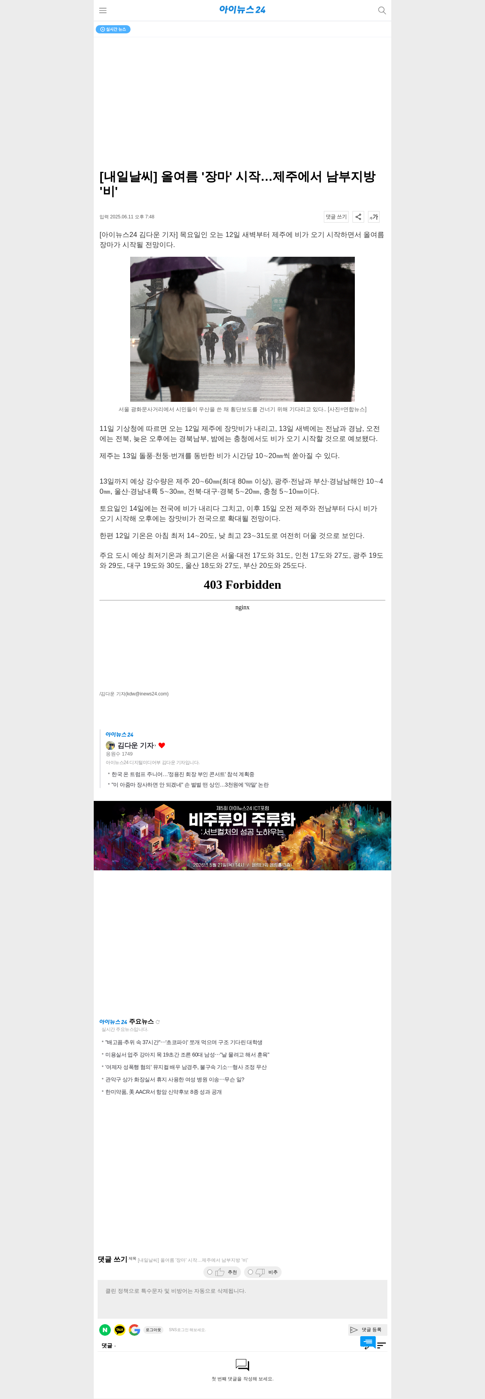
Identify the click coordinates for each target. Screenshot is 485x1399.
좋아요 (161, 745)
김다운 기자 (135, 745)
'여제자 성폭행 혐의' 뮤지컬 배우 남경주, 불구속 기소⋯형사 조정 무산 (186, 1067)
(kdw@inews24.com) (147, 694)
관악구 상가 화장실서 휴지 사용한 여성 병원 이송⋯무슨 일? (174, 1079)
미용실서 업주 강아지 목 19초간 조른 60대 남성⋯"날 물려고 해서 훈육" (187, 1054)
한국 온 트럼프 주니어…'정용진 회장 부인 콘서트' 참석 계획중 (183, 774)
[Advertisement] (242, 944)
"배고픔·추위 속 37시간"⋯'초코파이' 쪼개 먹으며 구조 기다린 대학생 (184, 1042)
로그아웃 (153, 1330)
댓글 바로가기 (368, 1342)
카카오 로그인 (120, 1330)
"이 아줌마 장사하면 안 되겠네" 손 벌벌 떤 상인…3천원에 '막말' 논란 (190, 785)
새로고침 (158, 1022)
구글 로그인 (134, 1330)
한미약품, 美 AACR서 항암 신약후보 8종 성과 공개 (163, 1092)
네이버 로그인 (105, 1330)
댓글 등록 (372, 1329)
